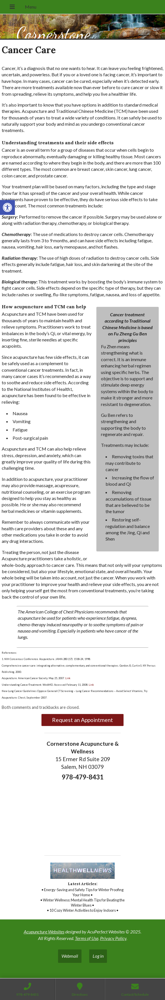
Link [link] (67, 678)
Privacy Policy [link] (113, 938)
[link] (7, 207)
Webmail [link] (69, 956)
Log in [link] (98, 956)
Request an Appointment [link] (82, 720)
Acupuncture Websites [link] (44, 931)
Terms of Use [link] (86, 938)
